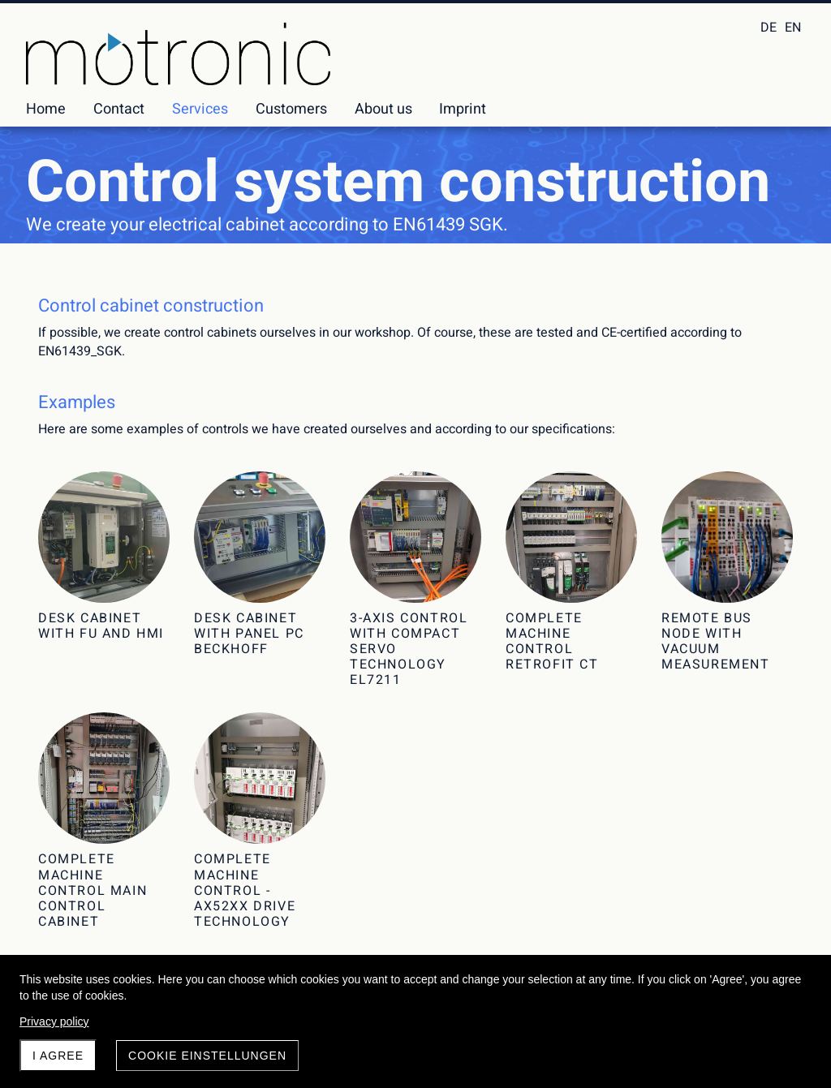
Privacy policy (54, 1021)
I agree (58, 1055)
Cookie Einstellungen (207, 1055)
